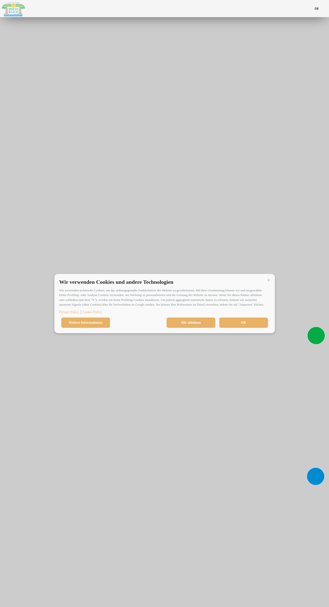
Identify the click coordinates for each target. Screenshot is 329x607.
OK (243, 322)
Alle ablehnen (191, 322)
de (317, 8)
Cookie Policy (92, 312)
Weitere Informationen (85, 322)
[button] (269, 280)
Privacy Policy (69, 312)
